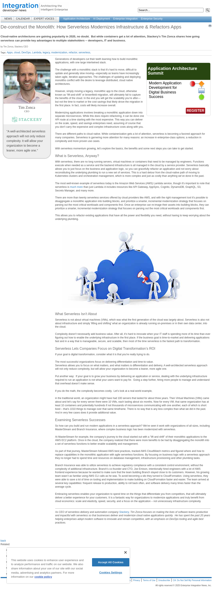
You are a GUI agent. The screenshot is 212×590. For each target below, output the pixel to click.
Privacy (136, 580)
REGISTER (195, 110)
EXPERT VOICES (44, 18)
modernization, (59, 52)
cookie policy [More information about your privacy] (43, 576)
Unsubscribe (164, 580)
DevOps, (27, 52)
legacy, (46, 52)
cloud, (17, 52)
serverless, (85, 52)
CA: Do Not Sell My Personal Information (192, 580)
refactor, (73, 52)
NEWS (8, 18)
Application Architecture (76, 18)
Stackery (124, 512)
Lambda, (37, 52)
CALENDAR (23, 18)
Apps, (10, 52)
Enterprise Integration (125, 18)
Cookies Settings (110, 572)
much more (76, 186)
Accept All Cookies (111, 562)
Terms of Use (149, 580)
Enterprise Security (151, 18)
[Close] (125, 552)
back (3, 540)
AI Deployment (101, 18)
